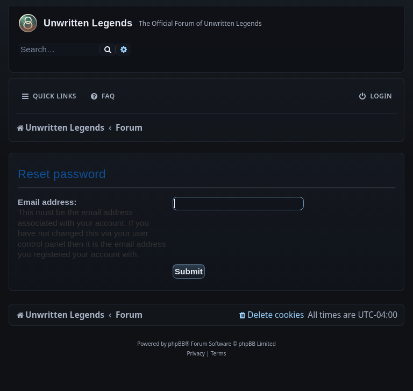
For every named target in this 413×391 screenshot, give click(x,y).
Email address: (47, 202)
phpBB (176, 343)
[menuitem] (102, 96)
